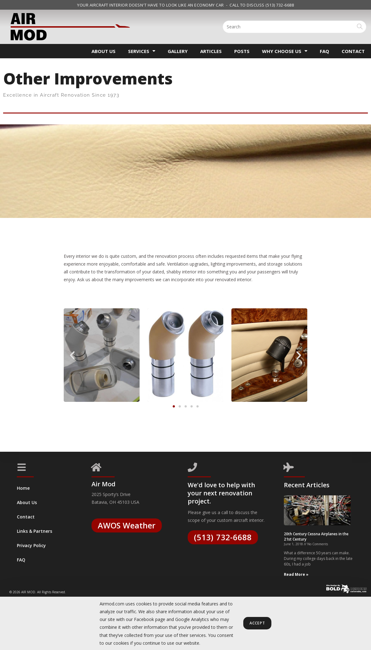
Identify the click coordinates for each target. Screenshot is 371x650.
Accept (257, 623)
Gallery (178, 51)
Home (23, 488)
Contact (353, 51)
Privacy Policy (31, 545)
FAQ (324, 51)
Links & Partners (34, 531)
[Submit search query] (360, 27)
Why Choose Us (284, 51)
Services (141, 51)
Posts (242, 51)
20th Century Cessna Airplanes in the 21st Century (316, 586)
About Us (104, 51)
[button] (72, 355)
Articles (211, 51)
